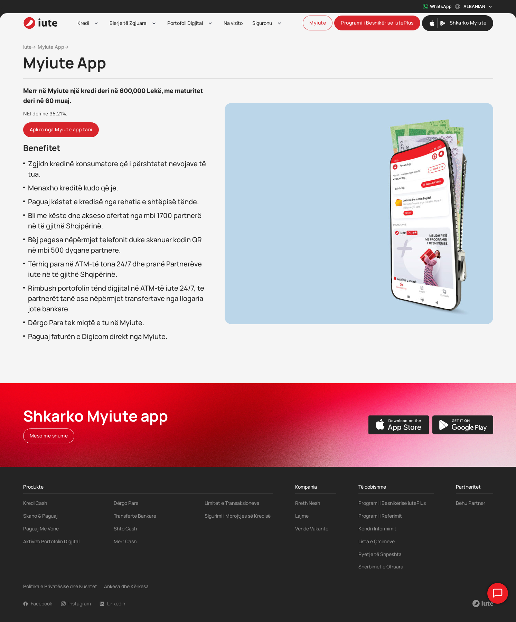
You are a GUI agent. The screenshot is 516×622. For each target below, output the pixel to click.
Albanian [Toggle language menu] (474, 7)
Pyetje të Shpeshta (380, 554)
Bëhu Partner (470, 503)
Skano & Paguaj (40, 515)
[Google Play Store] (462, 424)
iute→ (29, 47)
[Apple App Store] (398, 424)
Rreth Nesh (307, 503)
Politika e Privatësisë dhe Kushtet (60, 586)
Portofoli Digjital (185, 23)
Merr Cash (125, 541)
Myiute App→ (53, 47)
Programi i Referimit (380, 515)
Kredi (83, 23)
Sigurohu (262, 23)
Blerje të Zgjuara (128, 23)
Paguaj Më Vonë (41, 528)
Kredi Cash (35, 503)
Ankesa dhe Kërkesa (126, 586)
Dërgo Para (126, 503)
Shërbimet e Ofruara (380, 566)
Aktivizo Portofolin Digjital (51, 541)
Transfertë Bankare (135, 515)
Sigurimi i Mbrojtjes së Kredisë (238, 515)
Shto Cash (125, 528)
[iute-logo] (40, 23)
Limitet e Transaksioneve (232, 503)
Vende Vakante (311, 528)
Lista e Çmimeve (376, 541)
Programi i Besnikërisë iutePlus (392, 503)
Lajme (302, 515)
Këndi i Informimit (377, 528)
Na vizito (233, 23)
